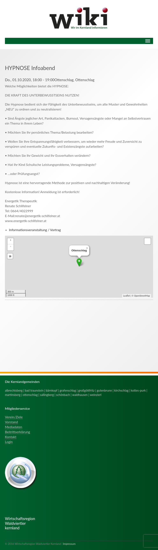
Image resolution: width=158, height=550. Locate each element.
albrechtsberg (14, 390)
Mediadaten (13, 427)
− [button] (10, 246)
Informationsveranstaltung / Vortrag (35, 230)
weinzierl (95, 395)
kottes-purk (138, 390)
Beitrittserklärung (17, 432)
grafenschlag (68, 390)
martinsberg (13, 395)
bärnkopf (51, 390)
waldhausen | (81, 395)
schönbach (63, 395)
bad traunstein (34, 390)
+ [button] (10, 239)
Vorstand (11, 422)
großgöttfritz (86, 390)
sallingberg (47, 395)
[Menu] (147, 40)
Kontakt (10, 437)
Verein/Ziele (14, 417)
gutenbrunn (104, 390)
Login (9, 442)
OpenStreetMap (142, 295)
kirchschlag (121, 390)
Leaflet (126, 295)
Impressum (69, 543)
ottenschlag (30, 395)
